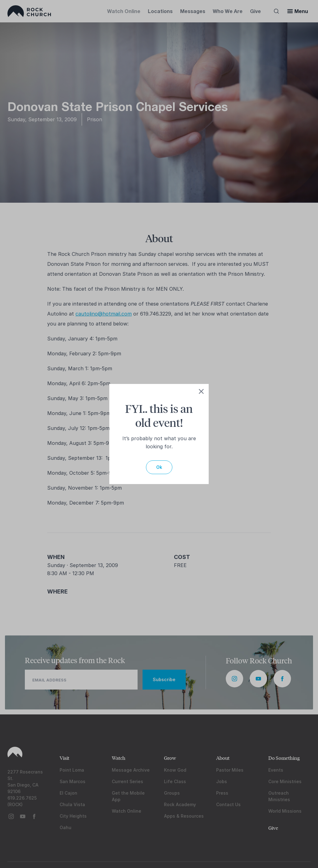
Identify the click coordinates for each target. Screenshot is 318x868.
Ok (159, 467)
